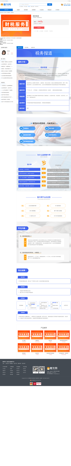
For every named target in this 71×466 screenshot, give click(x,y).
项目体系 (23, 363)
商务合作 (4, 372)
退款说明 (18, 372)
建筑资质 (19, 363)
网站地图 (11, 374)
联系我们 (4, 374)
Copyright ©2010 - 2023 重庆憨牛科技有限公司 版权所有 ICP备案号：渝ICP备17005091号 (35, 378)
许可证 (29, 6)
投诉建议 (18, 374)
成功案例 (11, 370)
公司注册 (25, 6)
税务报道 (12, 12)
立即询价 (39, 27)
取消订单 (18, 370)
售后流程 (18, 368)
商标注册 (32, 6)
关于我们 (4, 368)
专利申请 (36, 6)
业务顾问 (11, 372)
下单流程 (24, 370)
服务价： (35, 21)
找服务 (11, 368)
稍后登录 (1, 41)
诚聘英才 (4, 370)
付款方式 (24, 372)
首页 (3, 363)
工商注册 (7, 363)
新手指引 (24, 368)
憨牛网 (5, 12)
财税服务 (8, 12)
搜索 (50, 4)
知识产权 (15, 363)
